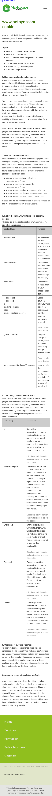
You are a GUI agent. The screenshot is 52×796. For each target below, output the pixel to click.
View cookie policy (37, 793)
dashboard (21, 766)
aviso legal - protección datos (37, 766)
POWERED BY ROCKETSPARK (13, 774)
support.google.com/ (38, 193)
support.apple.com (35, 196)
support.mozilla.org (36, 190)
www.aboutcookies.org (27, 101)
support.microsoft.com (15, 181)
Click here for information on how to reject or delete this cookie (37, 459)
